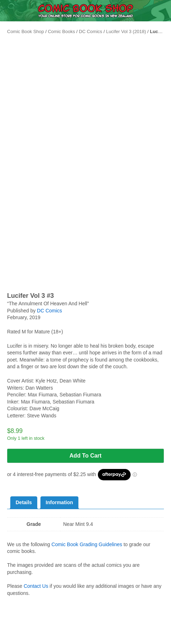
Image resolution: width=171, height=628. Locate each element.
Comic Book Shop (25, 31)
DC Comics (90, 31)
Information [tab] (59, 502)
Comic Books (61, 31)
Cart (149, 623)
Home (64, 623)
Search (107, 618)
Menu (21, 623)
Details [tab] (24, 502)
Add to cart (85, 456)
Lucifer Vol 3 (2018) (126, 31)
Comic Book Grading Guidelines (86, 544)
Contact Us (36, 586)
